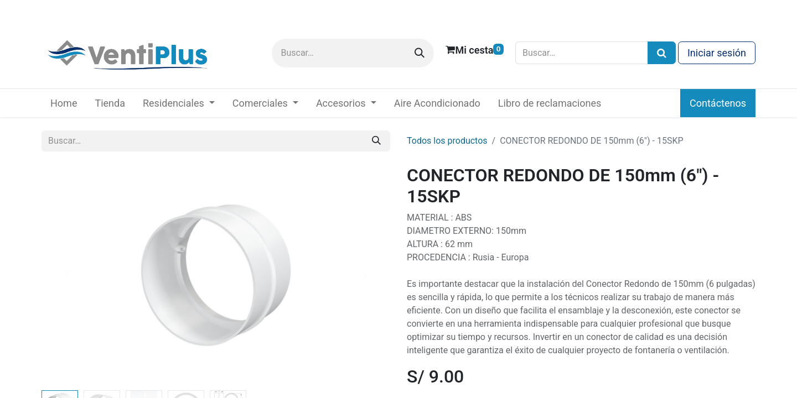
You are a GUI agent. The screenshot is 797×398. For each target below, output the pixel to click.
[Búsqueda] (662, 52)
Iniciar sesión (716, 53)
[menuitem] (64, 103)
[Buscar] (419, 53)
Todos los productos (447, 140)
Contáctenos (718, 103)
